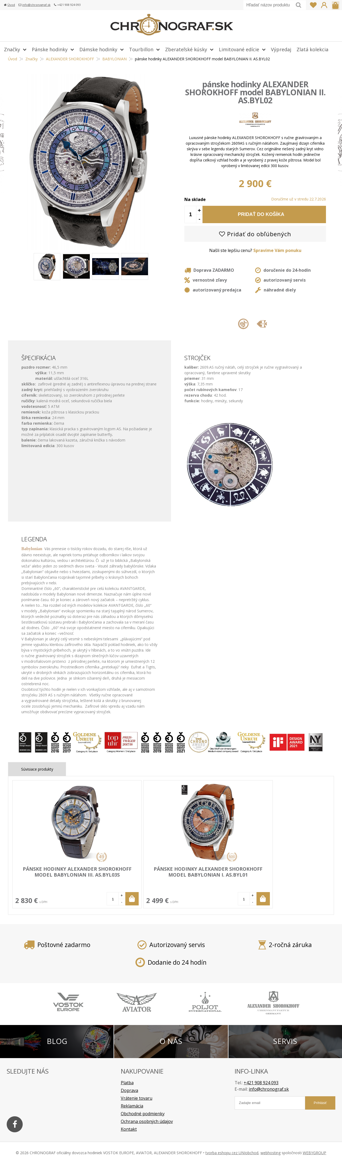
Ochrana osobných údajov (147, 1121)
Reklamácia (132, 1105)
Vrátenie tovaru (136, 1098)
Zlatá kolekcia (312, 49)
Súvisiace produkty (37, 769)
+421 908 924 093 (261, 1082)
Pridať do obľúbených (255, 234)
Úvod (11, 5)
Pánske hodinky (50, 49)
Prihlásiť (324, 5)
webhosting (271, 1152)
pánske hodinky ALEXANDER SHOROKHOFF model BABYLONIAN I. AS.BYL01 (128, 881)
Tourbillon (141, 49)
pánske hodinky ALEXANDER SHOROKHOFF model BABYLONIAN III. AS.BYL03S (50, 881)
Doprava (129, 1090)
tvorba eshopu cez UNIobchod (231, 1152)
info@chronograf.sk (36, 5)
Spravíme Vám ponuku (277, 250)
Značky (12, 49)
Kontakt (129, 1129)
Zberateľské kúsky (186, 49)
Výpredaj (281, 49)
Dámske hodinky (98, 49)
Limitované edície (239, 49)
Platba (127, 1082)
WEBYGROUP (314, 1152)
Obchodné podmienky (143, 1113)
